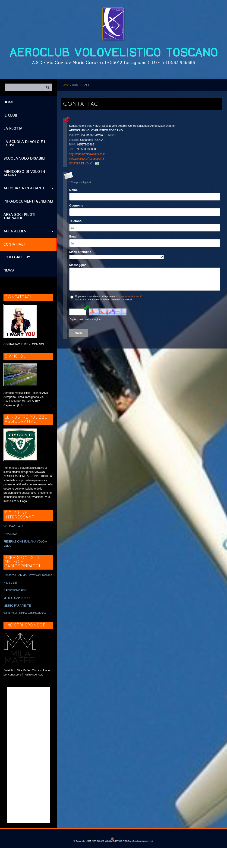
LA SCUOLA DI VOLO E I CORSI (24, 143)
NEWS (8, 270)
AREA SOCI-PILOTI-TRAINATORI (20, 216)
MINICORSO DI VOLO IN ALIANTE (24, 173)
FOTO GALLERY (16, 257)
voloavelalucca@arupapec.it (86, 158)
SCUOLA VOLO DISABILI (24, 158)
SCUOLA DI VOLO (80, 163)
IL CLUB (10, 115)
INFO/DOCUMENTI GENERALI (28, 201)
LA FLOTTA (12, 128)
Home (65, 85)
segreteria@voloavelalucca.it (87, 154)
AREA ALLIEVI (28, 231)
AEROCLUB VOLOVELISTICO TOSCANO (113, 52)
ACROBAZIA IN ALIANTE (28, 188)
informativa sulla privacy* (129, 296)
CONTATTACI (14, 244)
